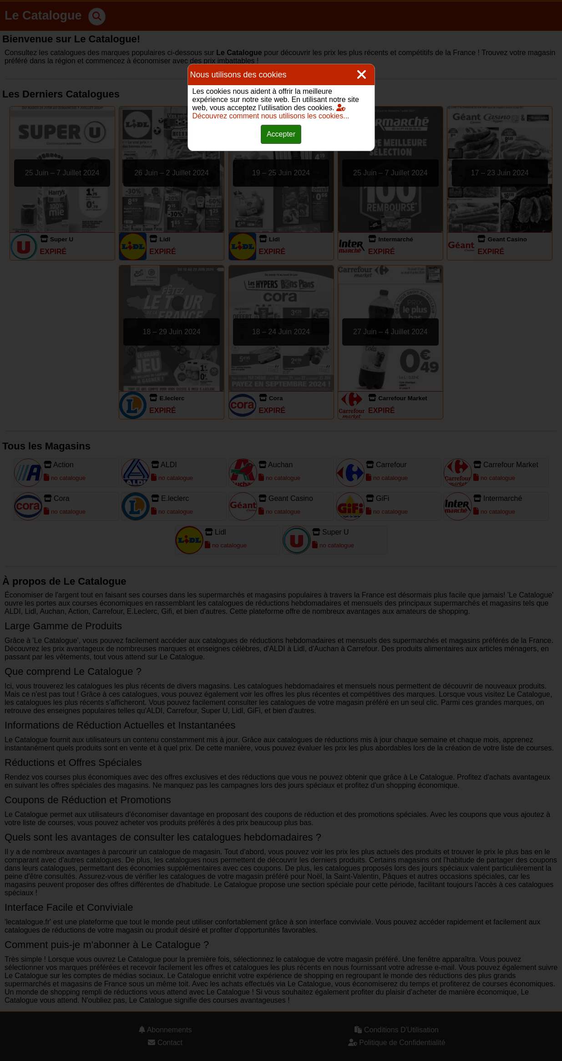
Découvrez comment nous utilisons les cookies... (270, 112)
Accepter (281, 134)
